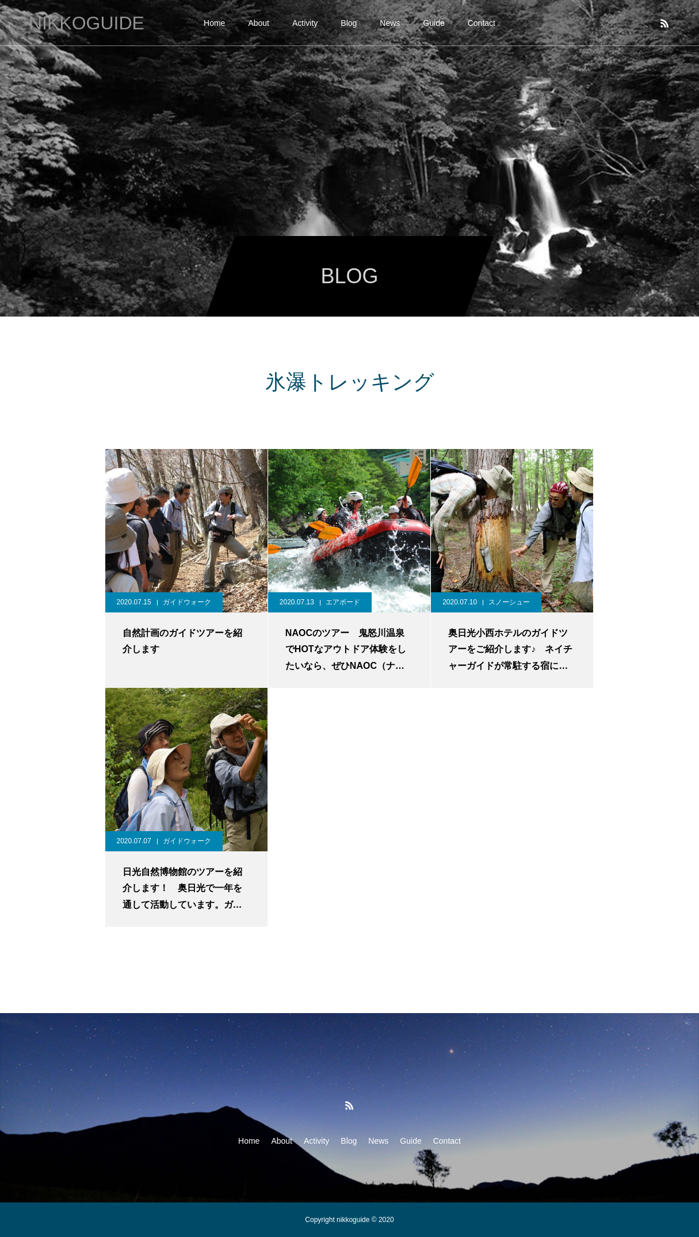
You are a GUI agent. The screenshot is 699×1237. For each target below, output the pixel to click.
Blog (349, 23)
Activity (305, 23)
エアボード (343, 602)
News (390, 23)
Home (214, 23)
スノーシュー (509, 602)
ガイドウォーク (187, 602)
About (258, 23)
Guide (433, 23)
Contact (481, 23)
